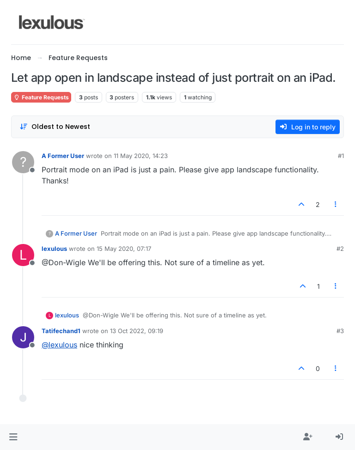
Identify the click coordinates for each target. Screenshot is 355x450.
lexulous (54, 248)
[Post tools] (336, 204)
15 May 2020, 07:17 (124, 248)
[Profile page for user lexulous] (23, 255)
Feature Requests (41, 97)
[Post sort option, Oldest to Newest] (54, 127)
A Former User (63, 155)
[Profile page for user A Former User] (23, 162)
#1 (341, 155)
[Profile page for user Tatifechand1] (23, 337)
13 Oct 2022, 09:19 (136, 330)
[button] (13, 437)
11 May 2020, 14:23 (141, 155)
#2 (340, 248)
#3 (340, 330)
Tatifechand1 (61, 330)
